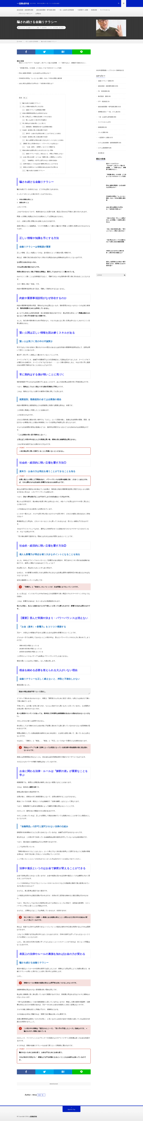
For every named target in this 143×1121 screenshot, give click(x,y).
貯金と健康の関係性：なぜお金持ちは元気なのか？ (35, 73)
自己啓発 (61, 27)
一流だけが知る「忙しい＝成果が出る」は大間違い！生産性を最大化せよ (115, 220)
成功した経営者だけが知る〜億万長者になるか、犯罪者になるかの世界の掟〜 (115, 263)
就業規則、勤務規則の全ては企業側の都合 (37, 127)
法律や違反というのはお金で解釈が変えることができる (38, 164)
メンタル (49, 27)
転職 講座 (94, 10)
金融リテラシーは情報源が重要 (33, 110)
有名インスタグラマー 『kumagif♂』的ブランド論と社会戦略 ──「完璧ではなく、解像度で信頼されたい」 (53, 63)
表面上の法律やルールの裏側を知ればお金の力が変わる (38, 167)
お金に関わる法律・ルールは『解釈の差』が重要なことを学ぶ (40, 157)
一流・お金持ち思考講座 (66, 10)
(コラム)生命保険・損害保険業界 (108, 142)
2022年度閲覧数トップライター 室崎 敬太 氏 (110, 70)
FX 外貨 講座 (102, 91)
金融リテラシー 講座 (33, 27)
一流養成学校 (33, 1116)
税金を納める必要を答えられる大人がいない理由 (36, 150)
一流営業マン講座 (82, 10)
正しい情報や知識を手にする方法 (31, 107)
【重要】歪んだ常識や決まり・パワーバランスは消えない (39, 144)
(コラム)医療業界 (103, 148)
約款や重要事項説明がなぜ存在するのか (33, 113)
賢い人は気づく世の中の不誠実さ (34, 120)
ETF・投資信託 (103, 101)
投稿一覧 (40, 1095)
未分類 (100, 153)
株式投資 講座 (103, 96)
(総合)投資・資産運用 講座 (25, 10)
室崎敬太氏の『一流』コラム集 (108, 112)
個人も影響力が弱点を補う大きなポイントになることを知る (42, 140)
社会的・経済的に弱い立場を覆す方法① (33, 130)
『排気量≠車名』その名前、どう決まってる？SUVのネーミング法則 (40, 68)
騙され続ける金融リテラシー (30, 103)
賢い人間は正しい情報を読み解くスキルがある (35, 117)
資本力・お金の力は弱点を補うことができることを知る (41, 133)
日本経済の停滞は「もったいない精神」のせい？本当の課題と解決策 (40, 78)
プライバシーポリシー (25, 13)
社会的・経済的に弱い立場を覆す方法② (33, 137)
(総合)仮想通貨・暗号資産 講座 (46, 10)
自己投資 (55, 27)
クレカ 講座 (101, 132)
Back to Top (71, 1109)
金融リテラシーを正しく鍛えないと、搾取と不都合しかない (42, 154)
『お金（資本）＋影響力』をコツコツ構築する (38, 147)
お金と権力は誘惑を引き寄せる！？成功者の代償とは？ (36, 83)
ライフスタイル (105, 10)
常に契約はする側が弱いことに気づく (32, 123)
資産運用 (44, 27)
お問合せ (38, 13)
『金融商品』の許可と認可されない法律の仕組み (39, 160)
